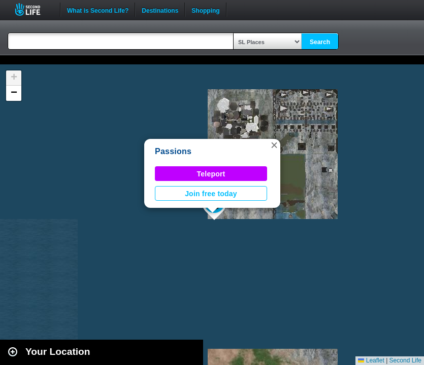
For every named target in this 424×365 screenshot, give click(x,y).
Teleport (211, 174)
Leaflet (371, 360)
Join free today (211, 194)
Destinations (160, 9)
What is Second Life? (97, 9)
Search (320, 42)
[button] (274, 145)
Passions (173, 151)
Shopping (205, 9)
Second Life (33, 9)
